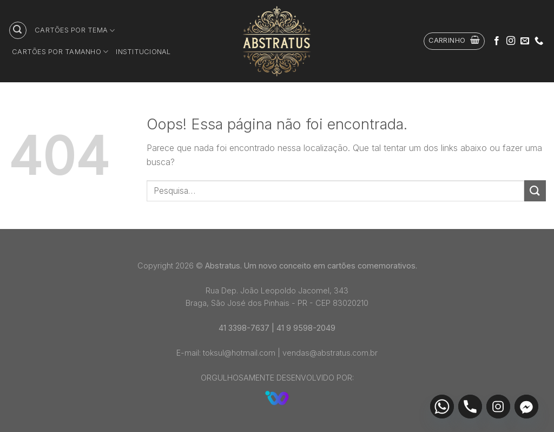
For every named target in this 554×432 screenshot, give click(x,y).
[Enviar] (535, 190)
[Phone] (470, 406)
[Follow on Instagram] (510, 41)
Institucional (143, 52)
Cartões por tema (75, 30)
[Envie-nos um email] (524, 41)
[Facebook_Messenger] (526, 406)
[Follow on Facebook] (496, 41)
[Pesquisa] (18, 30)
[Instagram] (498, 406)
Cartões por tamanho (60, 52)
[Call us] (539, 41)
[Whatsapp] (442, 406)
